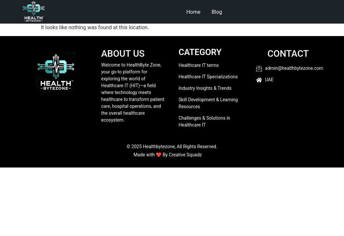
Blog (217, 12)
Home (193, 12)
